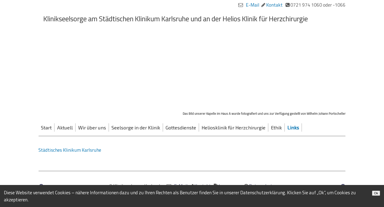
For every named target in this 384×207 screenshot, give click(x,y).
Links (293, 127)
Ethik (276, 127)
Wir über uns (92, 127)
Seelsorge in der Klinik (135, 127)
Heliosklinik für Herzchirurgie (233, 127)
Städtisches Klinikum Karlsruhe (69, 149)
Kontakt (274, 4)
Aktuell (65, 127)
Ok (376, 193)
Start (46, 127)
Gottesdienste (181, 127)
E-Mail (252, 4)
